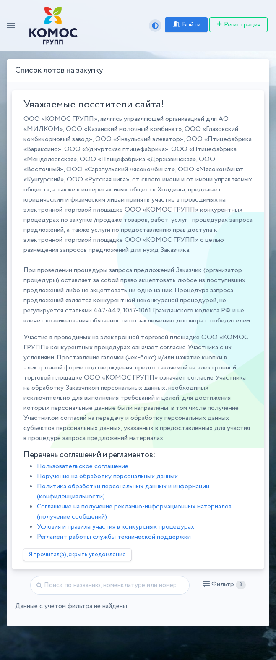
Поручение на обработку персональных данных (107, 476)
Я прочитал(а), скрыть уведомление (77, 554)
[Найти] (110, 585)
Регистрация (238, 24)
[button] (224, 584)
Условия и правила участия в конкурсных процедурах (115, 527)
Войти (186, 24)
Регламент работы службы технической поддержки (114, 537)
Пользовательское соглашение (82, 466)
